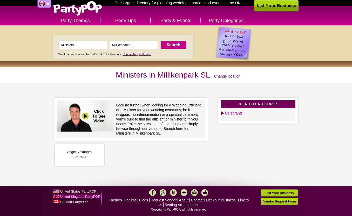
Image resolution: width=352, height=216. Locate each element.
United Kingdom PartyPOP (80, 197)
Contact (197, 200)
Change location (227, 76)
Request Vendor (164, 200)
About (184, 200)
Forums (130, 200)
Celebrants (234, 113)
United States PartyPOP (78, 191)
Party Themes (75, 20)
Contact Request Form (137, 54)
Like (204, 192)
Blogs (143, 200)
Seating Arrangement (182, 205)
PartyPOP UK (77, 8)
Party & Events (175, 20)
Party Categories (226, 20)
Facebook (152, 192)
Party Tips (125, 20)
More (184, 192)
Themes (115, 200)
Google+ (163, 192)
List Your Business (220, 200)
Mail (194, 192)
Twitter (173, 192)
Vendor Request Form (279, 201)
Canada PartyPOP (74, 202)
